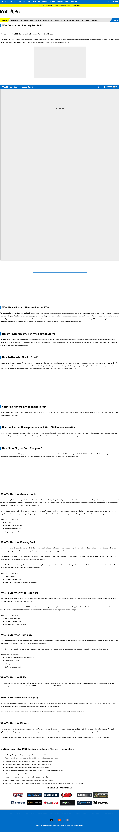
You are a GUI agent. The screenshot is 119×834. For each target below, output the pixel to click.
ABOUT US (77, 814)
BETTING (44, 2)
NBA (11, 2)
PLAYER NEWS (28, 20)
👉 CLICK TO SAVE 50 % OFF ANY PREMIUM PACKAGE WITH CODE (59, 5)
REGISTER (115, 2)
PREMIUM (4, 20)
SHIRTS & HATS (54, 814)
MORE (34, 2)
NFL (2, 2)
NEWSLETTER (42, 814)
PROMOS (94, 20)
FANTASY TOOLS (60, 20)
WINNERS (52, 2)
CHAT (77, 20)
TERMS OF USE (109, 814)
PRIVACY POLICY (97, 814)
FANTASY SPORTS (16, 20)
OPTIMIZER (85, 20)
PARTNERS (60, 2)
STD (116, 87)
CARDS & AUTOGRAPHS (71, 2)
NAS (24, 2)
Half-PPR (109, 87)
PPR (101, 87)
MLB (6, 2)
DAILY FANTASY (47, 20)
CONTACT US (10, 814)
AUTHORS (86, 814)
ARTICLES (38, 20)
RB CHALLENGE (66, 814)
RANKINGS (70, 20)
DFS (39, 2)
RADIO (115, 20)
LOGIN (107, 2)
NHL (15, 2)
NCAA (28, 2)
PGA (20, 2)
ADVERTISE (19, 814)
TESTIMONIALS (30, 814)
